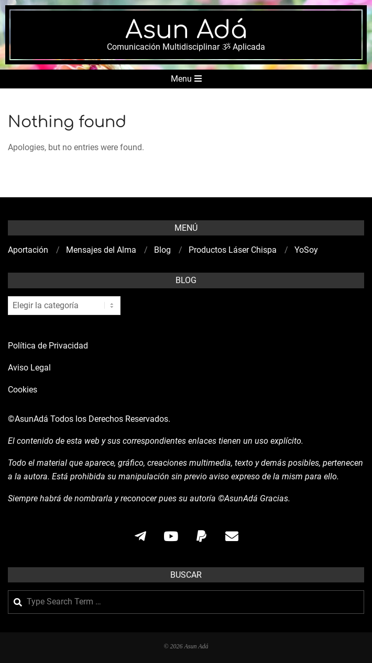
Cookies (23, 390)
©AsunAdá (28, 419)
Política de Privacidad (48, 346)
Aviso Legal (29, 368)
